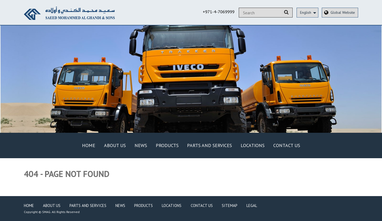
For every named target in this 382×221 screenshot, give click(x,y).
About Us (115, 145)
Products (167, 145)
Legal (251, 205)
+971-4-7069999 (219, 11)
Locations (252, 145)
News (140, 145)
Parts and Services (209, 145)
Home (88, 145)
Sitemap (229, 205)
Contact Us (286, 145)
